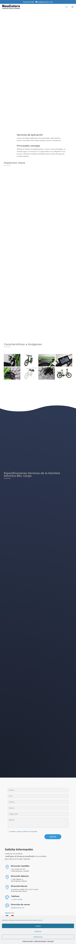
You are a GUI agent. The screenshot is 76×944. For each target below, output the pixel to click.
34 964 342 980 (17, 899)
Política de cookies (27, 941)
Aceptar (38, 926)
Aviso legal (50, 941)
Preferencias (38, 937)
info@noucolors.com (17, 908)
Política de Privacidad (30, 831)
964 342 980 (29, 2)
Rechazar (38, 931)
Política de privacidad (40, 941)
